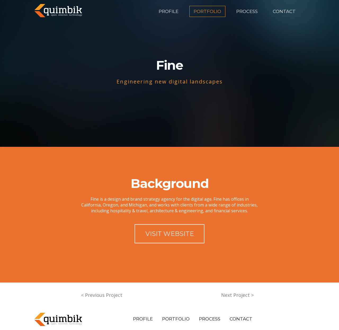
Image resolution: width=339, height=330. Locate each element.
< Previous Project (101, 295)
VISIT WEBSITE (169, 233)
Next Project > (237, 295)
